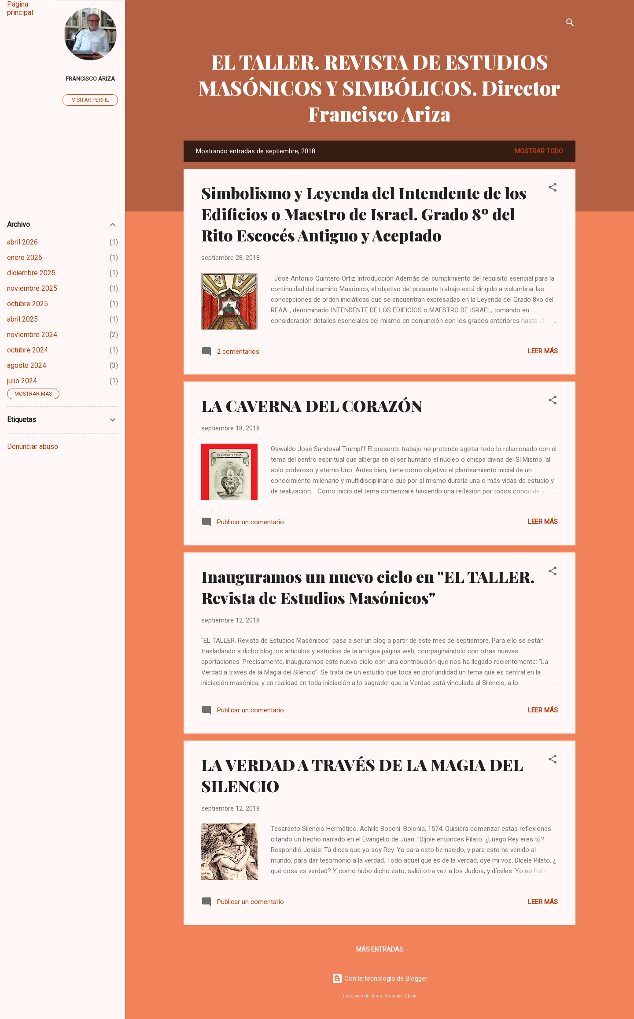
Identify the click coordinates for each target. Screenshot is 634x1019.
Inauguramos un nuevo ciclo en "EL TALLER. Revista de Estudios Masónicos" (367, 587)
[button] (552, 189)
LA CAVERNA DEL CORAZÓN (311, 405)
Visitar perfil (90, 100)
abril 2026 (22, 242)
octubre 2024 (27, 350)
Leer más (543, 351)
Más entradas (379, 949)
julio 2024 (22, 381)
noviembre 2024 (32, 334)
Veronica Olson (401, 996)
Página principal (20, 8)
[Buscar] (570, 24)
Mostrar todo (539, 151)
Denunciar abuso (32, 446)
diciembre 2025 (31, 273)
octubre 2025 (27, 304)
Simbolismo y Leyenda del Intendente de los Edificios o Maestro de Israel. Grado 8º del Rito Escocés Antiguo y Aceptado (364, 213)
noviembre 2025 (32, 288)
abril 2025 (22, 319)
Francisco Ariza (90, 78)
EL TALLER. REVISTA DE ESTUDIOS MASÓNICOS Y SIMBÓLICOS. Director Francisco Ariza (379, 87)
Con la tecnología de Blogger (380, 978)
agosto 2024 (26, 365)
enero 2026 (24, 257)
